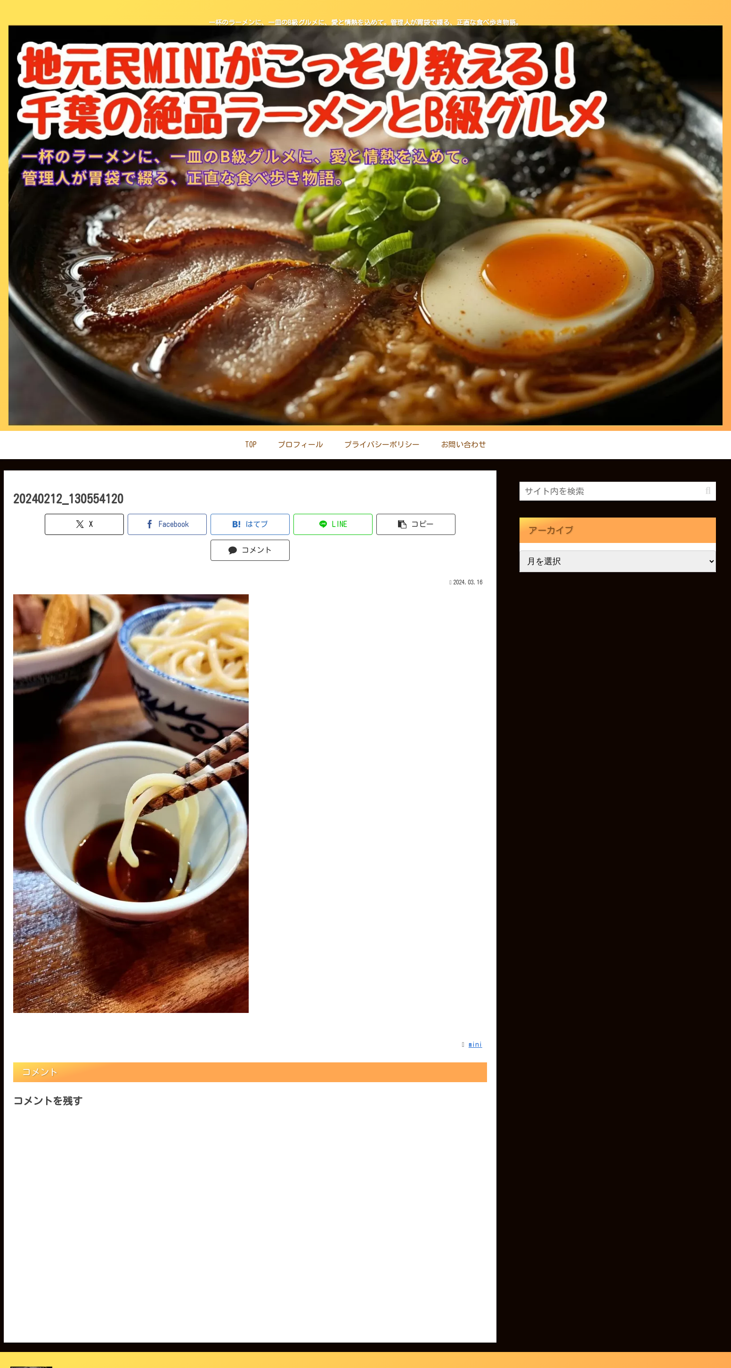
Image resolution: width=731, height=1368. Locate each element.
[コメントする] (449, 524)
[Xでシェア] (51, 524)
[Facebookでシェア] (131, 524)
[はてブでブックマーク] (210, 524)
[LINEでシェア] (290, 524)
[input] (618, 491)
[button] (369, 524)
